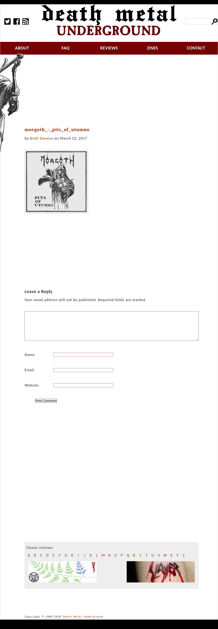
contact (196, 48)
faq (65, 48)
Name (29, 359)
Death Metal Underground (83, 622)
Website (31, 390)
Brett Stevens (41, 138)
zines (152, 48)
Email (29, 375)
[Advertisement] (114, 90)
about (22, 48)
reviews (109, 48)
